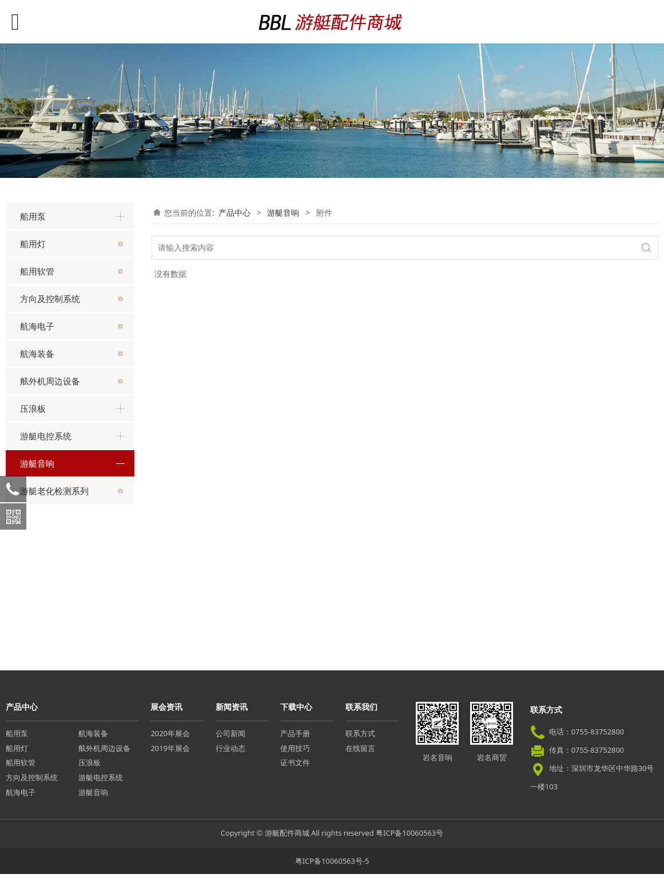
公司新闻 (230, 737)
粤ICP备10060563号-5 (332, 865)
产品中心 (234, 212)
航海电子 (37, 326)
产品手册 (295, 737)
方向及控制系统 (50, 298)
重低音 (40, 509)
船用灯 (33, 243)
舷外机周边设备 (50, 381)
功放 (36, 590)
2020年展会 (169, 737)
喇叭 (36, 550)
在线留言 (360, 752)
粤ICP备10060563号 (409, 837)
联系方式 (360, 737)
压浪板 (33, 408)
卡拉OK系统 (49, 570)
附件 (36, 610)
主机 (36, 489)
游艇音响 (37, 463)
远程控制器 (48, 530)
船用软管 (37, 271)
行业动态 (230, 752)
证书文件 (295, 767)
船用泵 (33, 216)
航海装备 (37, 353)
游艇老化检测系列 (54, 637)
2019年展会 (169, 752)
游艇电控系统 (45, 436)
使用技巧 (295, 752)
